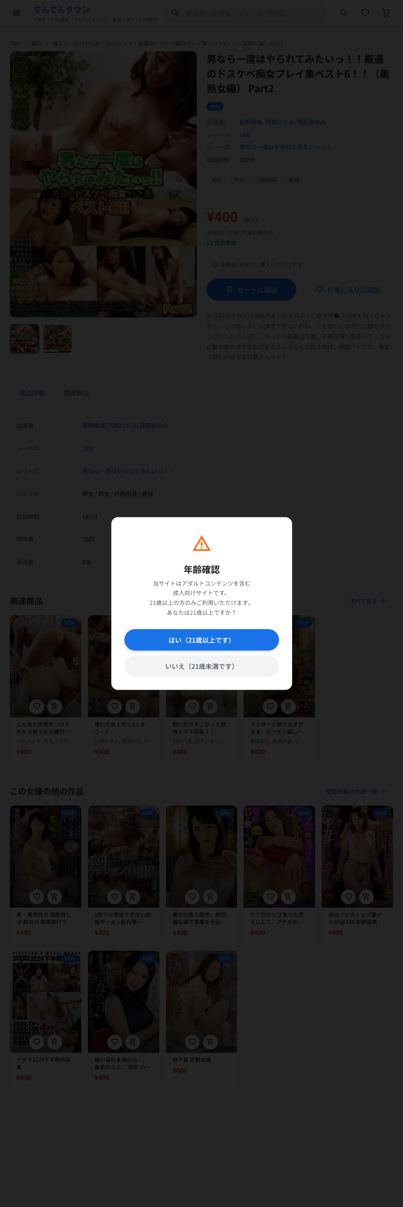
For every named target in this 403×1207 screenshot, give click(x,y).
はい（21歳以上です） (201, 640)
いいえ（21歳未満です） (201, 666)
